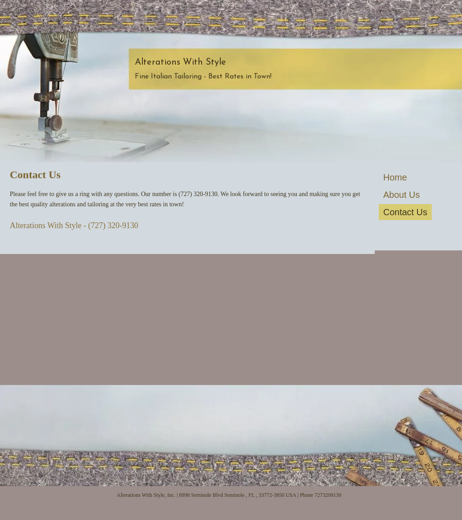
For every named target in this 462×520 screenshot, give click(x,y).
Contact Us (405, 212)
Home (395, 177)
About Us (401, 195)
